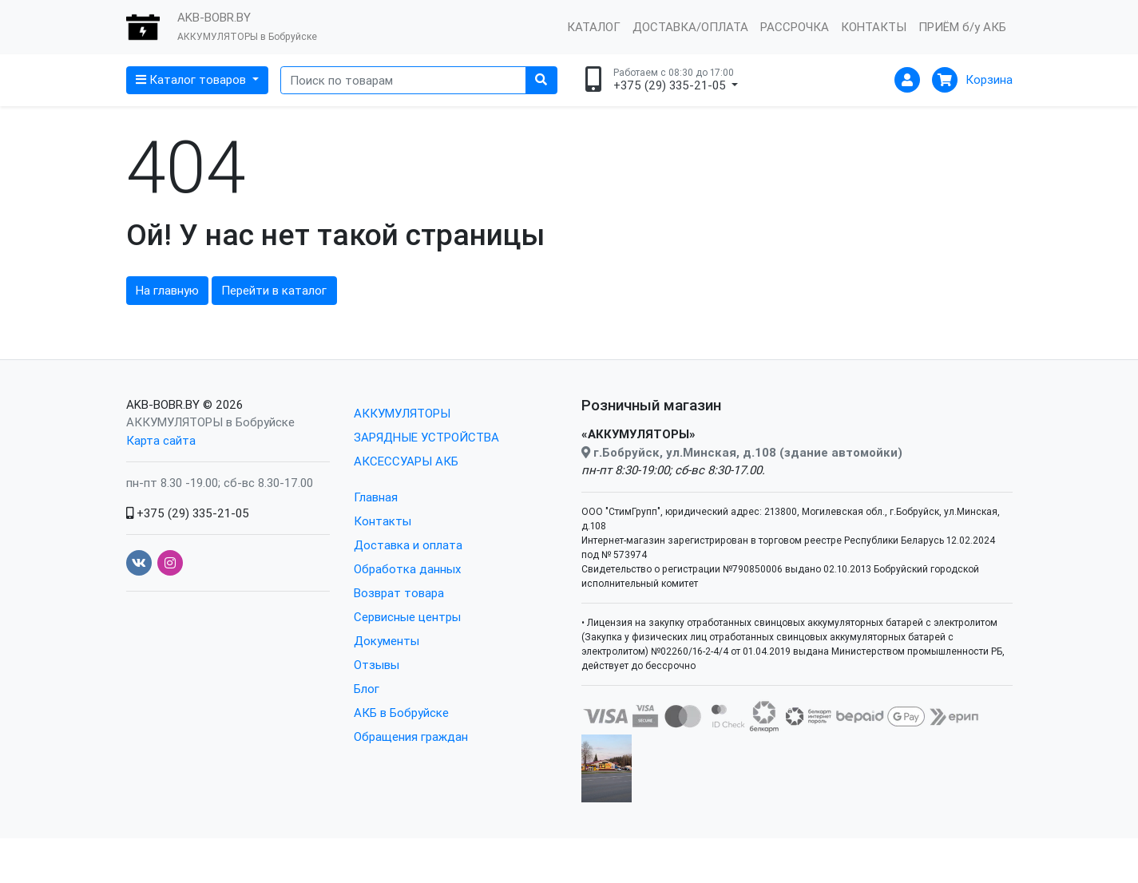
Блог (366, 688)
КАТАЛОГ (594, 26)
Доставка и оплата (408, 544)
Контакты (382, 521)
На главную (167, 290)
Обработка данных (407, 568)
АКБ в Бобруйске (401, 712)
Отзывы (376, 664)
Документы (386, 640)
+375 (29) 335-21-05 (187, 513)
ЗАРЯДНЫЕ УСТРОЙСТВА (426, 437)
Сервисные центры (407, 616)
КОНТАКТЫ (873, 26)
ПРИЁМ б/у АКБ (962, 26)
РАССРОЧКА (794, 26)
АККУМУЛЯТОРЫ (402, 413)
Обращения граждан (411, 736)
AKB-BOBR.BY (163, 404)
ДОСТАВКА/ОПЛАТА (690, 26)
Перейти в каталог (274, 290)
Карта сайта (161, 440)
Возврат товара (399, 592)
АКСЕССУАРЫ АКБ (406, 461)
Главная (376, 497)
